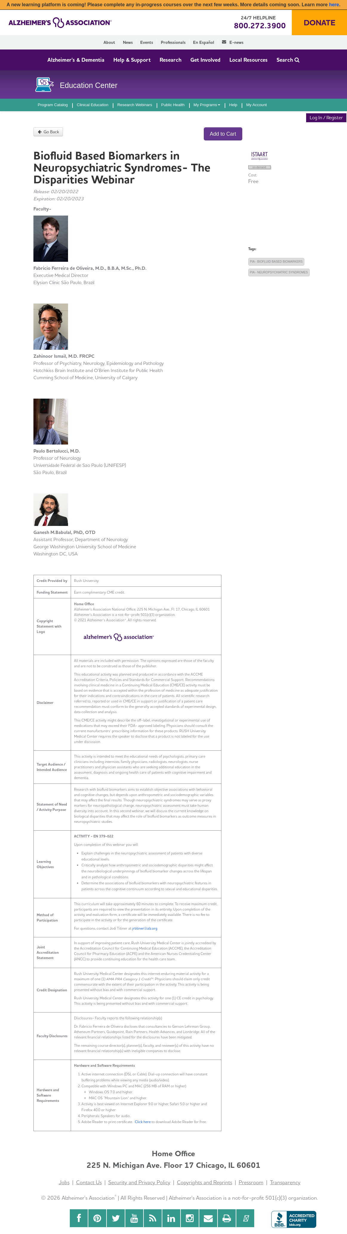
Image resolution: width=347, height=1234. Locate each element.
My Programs (207, 105)
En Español (203, 42)
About (109, 42)
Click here (143, 1122)
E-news (232, 42)
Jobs (64, 1182)
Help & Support (132, 60)
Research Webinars (134, 105)
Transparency (285, 1182)
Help (233, 105)
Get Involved (205, 60)
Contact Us (89, 1182)
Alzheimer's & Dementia (75, 60)
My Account (256, 105)
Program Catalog (53, 105)
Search (288, 60)
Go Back (48, 131)
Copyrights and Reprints (204, 1182)
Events (146, 42)
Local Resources (248, 60)
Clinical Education (92, 105)
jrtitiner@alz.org (144, 928)
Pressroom (251, 1182)
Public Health (173, 105)
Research (170, 60)
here (334, 4)
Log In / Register (326, 117)
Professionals (173, 42)
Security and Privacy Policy (139, 1182)
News (128, 42)
